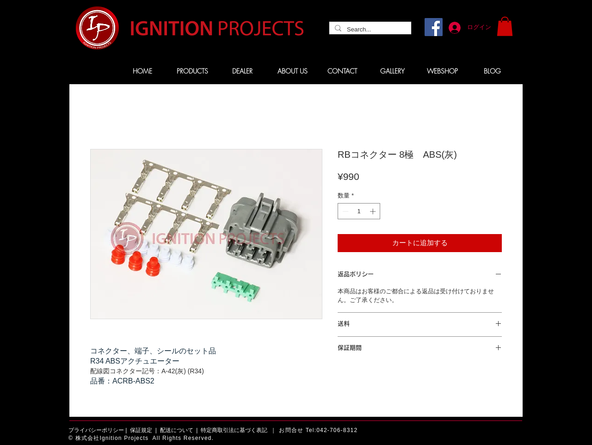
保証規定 (141, 430)
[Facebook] (434, 27)
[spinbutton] (359, 211)
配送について (176, 430)
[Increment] (373, 211)
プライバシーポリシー (96, 430)
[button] (505, 26)
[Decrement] (344, 211)
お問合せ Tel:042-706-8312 (318, 430)
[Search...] (369, 29)
